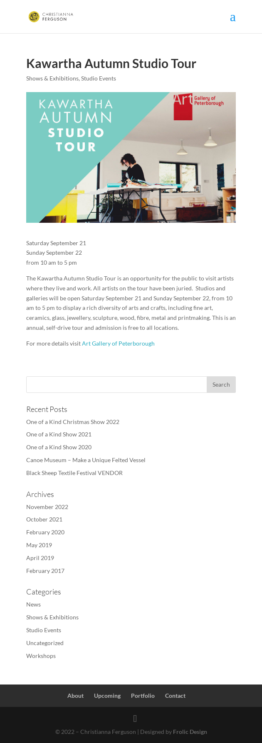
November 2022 (47, 506)
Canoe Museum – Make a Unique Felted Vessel (86, 459)
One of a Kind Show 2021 (58, 434)
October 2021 (44, 519)
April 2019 (40, 557)
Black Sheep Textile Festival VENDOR (74, 472)
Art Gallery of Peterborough (118, 343)
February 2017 (45, 570)
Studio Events (98, 78)
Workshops (41, 655)
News (33, 604)
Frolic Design (190, 731)
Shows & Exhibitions (52, 78)
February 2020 (45, 532)
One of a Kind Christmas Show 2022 (72, 421)
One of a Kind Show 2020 (58, 447)
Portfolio (143, 695)
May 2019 (39, 544)
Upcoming (107, 695)
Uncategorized (45, 642)
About (75, 695)
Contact (175, 695)
